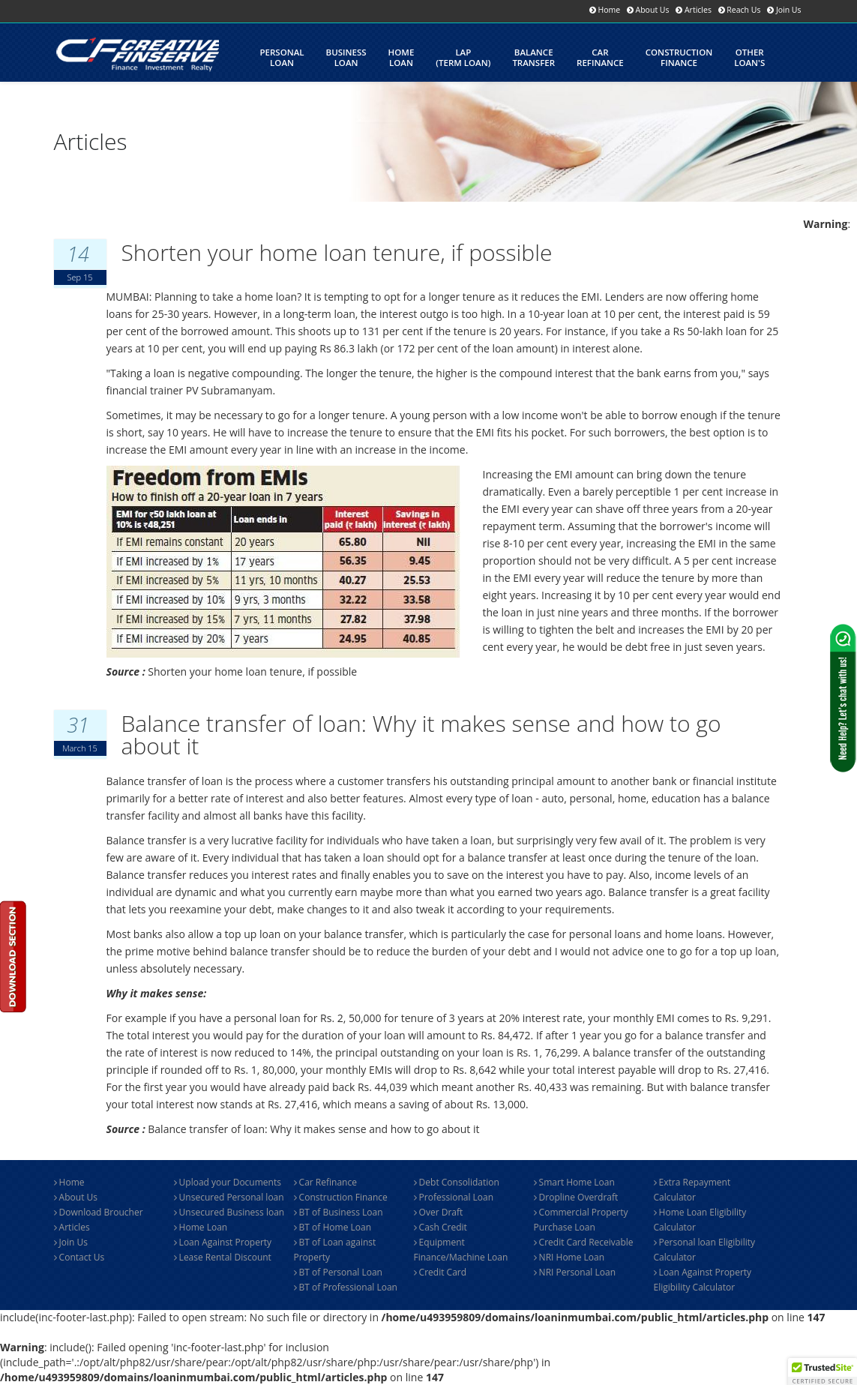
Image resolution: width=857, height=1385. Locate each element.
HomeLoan (401, 57)
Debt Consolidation (456, 1182)
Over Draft (438, 1212)
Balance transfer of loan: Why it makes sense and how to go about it (421, 734)
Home (69, 1182)
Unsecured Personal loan (229, 1197)
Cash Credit (440, 1227)
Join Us (71, 1242)
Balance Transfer (533, 57)
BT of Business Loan (338, 1212)
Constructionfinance (679, 57)
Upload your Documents (227, 1182)
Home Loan (201, 1227)
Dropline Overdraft (576, 1197)
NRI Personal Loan (575, 1272)
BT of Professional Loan (345, 1287)
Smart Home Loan (574, 1182)
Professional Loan (454, 1197)
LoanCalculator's (291, 126)
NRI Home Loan (569, 1257)
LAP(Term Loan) (463, 57)
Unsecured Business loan (229, 1212)
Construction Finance (341, 1197)
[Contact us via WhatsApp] (843, 698)
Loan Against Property (223, 1242)
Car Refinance (325, 1182)
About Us (76, 1197)
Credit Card (440, 1272)
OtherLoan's (749, 57)
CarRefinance (600, 57)
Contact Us (79, 1257)
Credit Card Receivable (584, 1242)
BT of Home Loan (333, 1227)
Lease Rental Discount (222, 1257)
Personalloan (282, 57)
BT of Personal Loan (338, 1272)
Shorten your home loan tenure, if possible (337, 252)
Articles (72, 1227)
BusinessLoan (346, 57)
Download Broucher (98, 1212)
